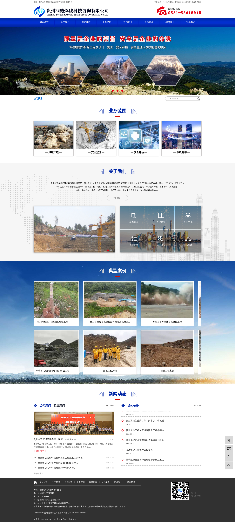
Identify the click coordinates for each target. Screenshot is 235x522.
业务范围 (107, 22)
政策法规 (128, 22)
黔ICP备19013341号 (49, 519)
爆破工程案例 (111, 370)
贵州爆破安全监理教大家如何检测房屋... (56, 463)
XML (184, 2)
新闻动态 (86, 22)
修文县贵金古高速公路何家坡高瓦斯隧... (111, 322)
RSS (179, 2)
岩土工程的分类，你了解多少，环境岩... (146, 421)
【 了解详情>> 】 (40, 451)
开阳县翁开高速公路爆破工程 (168, 322)
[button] (113, 91)
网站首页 (44, 22)
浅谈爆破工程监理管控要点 (139, 451)
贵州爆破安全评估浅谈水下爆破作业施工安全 (148, 411)
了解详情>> (117, 198)
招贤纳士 (169, 22)
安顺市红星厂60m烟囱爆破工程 (53, 322)
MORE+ (110, 405)
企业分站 (165, 2)
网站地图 (173, 2)
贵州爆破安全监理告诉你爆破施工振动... (146, 441)
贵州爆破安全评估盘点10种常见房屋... (54, 468)
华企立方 (72, 519)
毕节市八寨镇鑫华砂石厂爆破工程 (54, 370)
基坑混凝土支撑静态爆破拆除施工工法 (145, 460)
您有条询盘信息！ (194, 2)
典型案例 (148, 22)
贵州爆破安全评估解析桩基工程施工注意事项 (58, 458)
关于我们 (65, 22)
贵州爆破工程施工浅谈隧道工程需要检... (146, 431)
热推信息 (157, 2)
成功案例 (106, 482)
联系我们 (190, 22)
